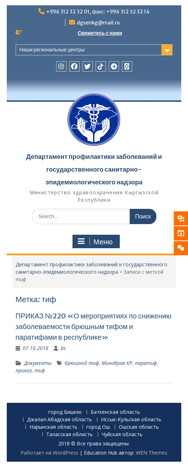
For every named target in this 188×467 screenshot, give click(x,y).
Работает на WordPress (49, 452)
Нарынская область (53, 427)
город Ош (98, 427)
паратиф (146, 363)
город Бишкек (65, 412)
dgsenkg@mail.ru (98, 23)
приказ (24, 370)
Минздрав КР (117, 363)
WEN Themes (151, 452)
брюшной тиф (82, 363)
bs (63, 348)
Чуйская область (122, 434)
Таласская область (69, 434)
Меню (95, 241)
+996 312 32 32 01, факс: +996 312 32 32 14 (98, 12)
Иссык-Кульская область (131, 419)
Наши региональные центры (52, 49)
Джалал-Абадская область (59, 419)
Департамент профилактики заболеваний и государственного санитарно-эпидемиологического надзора (94, 169)
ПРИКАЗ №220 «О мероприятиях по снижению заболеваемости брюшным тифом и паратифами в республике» (94, 326)
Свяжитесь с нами (99, 33)
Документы (38, 363)
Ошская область (139, 427)
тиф (39, 370)
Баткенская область (115, 412)
